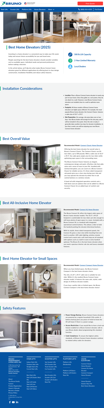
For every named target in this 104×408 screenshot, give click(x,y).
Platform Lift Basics (69, 370)
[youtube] (13, 402)
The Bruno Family (14, 381)
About (10, 379)
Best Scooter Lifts (50, 375)
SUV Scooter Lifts (50, 364)
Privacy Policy (12, 393)
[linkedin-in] (17, 402)
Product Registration (15, 386)
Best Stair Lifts (31, 375)
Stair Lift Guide (31, 382)
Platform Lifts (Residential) (67, 363)
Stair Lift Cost (31, 384)
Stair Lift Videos (32, 389)
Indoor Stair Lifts (32, 362)
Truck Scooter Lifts (51, 367)
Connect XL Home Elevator (87, 369)
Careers (10, 384)
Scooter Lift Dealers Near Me (51, 381)
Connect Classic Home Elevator (86, 365)
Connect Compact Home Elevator (87, 374)
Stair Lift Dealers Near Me (34, 379)
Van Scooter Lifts (50, 362)
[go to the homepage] (11, 3)
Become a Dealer (13, 390)
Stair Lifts (4, 9)
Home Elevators (40, 9)
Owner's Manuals (14, 388)
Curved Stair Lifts (32, 369)
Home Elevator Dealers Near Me (86, 382)
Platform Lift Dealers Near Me (69, 374)
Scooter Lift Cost (50, 377)
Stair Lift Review (32, 386)
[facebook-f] (10, 402)
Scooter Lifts (14, 9)
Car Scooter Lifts (50, 369)
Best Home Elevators (88, 386)
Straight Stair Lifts (32, 367)
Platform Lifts (27, 9)
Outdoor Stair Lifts (33, 364)
